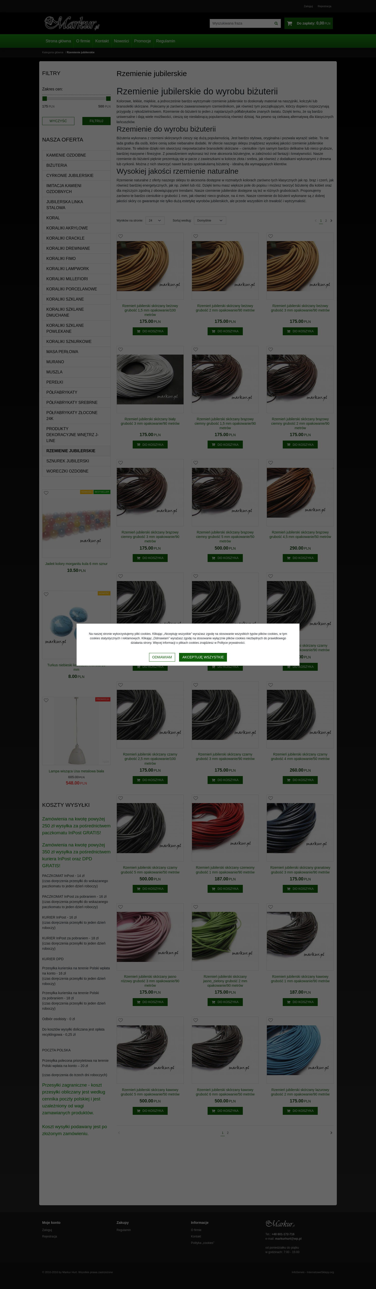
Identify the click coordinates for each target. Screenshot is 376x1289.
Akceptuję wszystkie (203, 657)
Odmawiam (162, 657)
